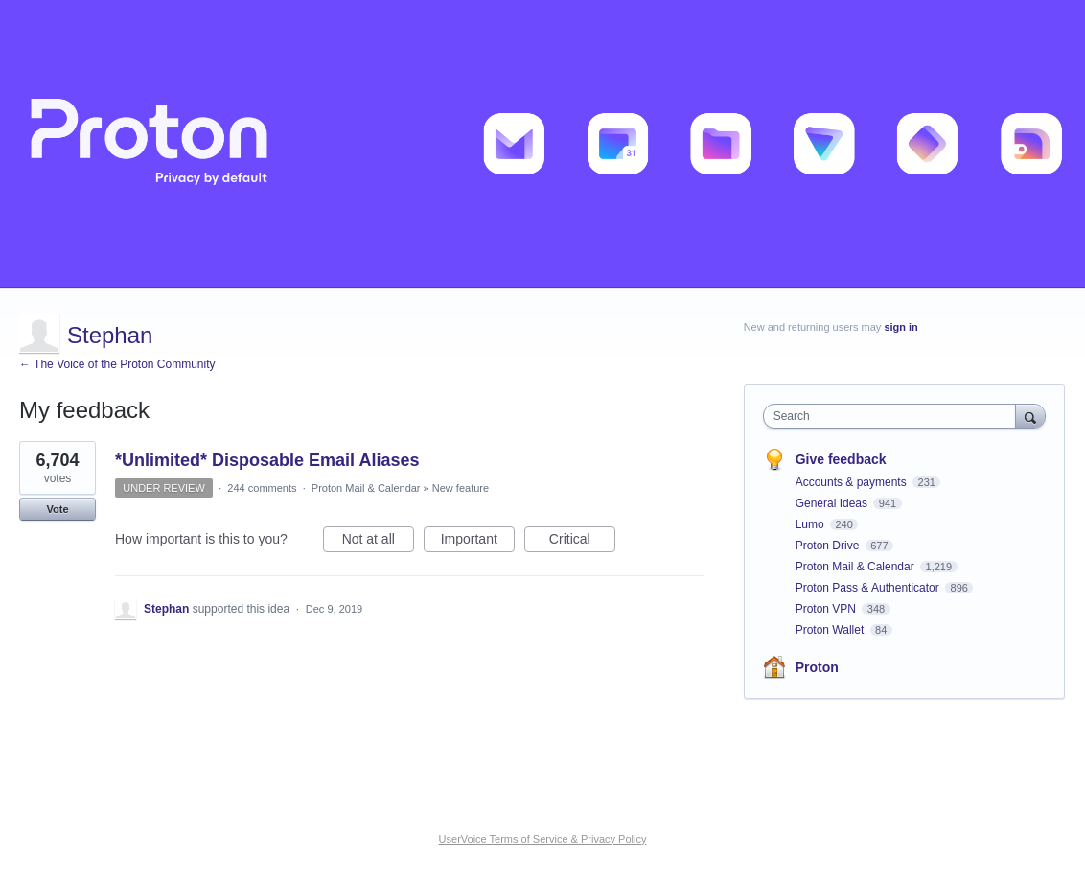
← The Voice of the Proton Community (117, 364)
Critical (582, 541)
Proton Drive (829, 545)
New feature (460, 488)
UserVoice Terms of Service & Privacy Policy (543, 839)
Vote (57, 509)
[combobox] (894, 416)
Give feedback (841, 459)
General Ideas (833, 503)
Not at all (378, 541)
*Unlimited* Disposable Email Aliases (267, 460)
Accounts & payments (853, 482)
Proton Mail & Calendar (366, 488)
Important (478, 541)
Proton (817, 667)
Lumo (811, 524)
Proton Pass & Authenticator (869, 587)
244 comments (261, 488)
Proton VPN (828, 609)
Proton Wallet (831, 630)
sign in (900, 327)
